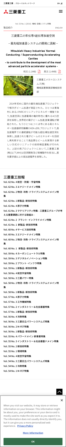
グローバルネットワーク (19, 3)
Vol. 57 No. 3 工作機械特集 (17, 301)
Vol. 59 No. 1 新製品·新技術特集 (20, 268)
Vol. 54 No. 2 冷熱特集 (15, 366)
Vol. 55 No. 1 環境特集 (15, 351)
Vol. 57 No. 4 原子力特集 (16, 297)
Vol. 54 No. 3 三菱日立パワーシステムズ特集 (26, 361)
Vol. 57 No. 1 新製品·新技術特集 (20, 311)
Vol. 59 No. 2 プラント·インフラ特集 (23, 263)
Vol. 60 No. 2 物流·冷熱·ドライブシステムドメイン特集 (31, 241)
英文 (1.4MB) (50, 71)
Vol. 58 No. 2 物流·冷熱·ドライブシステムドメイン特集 (31, 285)
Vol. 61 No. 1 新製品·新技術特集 (20, 224)
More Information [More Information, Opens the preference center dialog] (33, 432)
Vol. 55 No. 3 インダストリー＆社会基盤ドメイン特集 (31, 341)
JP (61, 3)
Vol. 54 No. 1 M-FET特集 (16, 370)
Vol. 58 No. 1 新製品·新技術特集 (20, 292)
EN (58, 3)
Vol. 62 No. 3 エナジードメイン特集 (22, 186)
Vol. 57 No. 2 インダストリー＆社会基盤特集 (26, 306)
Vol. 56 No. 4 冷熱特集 (15, 316)
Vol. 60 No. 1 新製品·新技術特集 (21, 248)
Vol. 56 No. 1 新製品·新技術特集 (20, 331)
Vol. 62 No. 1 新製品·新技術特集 (20, 200)
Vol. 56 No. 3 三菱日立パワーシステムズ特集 (26, 321)
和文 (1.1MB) (29, 71)
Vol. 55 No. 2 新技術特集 (16, 346)
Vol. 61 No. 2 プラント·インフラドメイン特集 (27, 219)
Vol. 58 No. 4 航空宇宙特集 (17, 273)
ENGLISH (58, 27)
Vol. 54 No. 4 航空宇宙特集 (17, 356)
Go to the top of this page (59, 392)
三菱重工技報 (14, 177)
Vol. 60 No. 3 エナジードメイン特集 (22, 234)
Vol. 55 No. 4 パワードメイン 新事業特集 (24, 336)
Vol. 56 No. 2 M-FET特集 (16, 326)
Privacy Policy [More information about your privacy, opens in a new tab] (25, 425)
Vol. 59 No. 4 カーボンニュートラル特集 (24, 253)
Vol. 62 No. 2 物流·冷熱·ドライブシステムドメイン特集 (31, 194)
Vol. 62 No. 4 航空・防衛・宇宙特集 (22, 182)
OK (33, 441)
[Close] (62, 400)
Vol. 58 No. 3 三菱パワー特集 (18, 278)
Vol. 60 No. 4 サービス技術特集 (20, 229)
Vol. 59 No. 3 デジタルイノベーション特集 (25, 258)
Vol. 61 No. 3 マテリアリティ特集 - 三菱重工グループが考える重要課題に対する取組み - (33, 212)
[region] (33, 421)
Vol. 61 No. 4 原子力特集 (16, 205)
